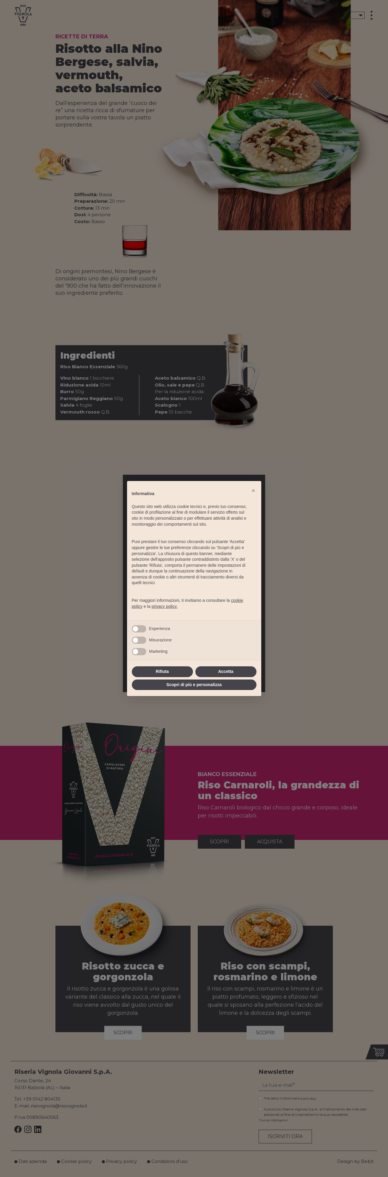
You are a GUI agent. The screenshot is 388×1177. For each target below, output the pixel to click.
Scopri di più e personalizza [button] (193, 684)
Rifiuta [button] (162, 671)
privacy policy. (165, 606)
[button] (253, 490)
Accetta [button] (225, 671)
